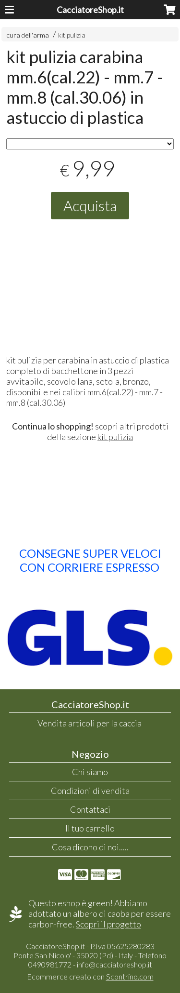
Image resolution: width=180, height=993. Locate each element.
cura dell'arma (28, 35)
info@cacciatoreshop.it (114, 964)
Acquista (90, 205)
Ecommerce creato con (90, 976)
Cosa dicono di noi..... (90, 847)
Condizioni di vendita (90, 790)
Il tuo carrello (90, 828)
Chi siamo (90, 771)
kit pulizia (71, 35)
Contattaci (90, 809)
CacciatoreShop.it (90, 9)
